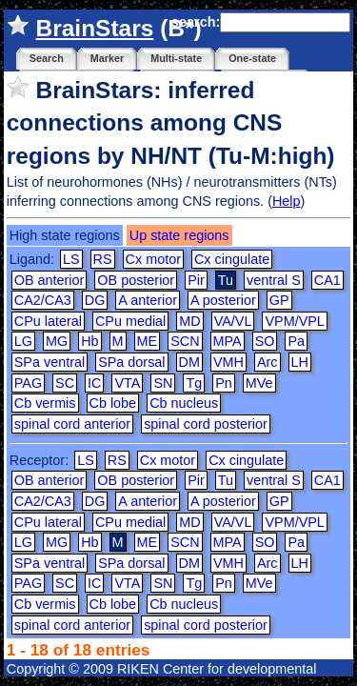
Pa (296, 341)
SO (265, 341)
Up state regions (179, 235)
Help (286, 201)
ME (147, 341)
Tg (194, 383)
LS (71, 259)
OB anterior (49, 280)
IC (94, 383)
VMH (228, 362)
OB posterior (135, 280)
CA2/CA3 (42, 300)
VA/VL (233, 321)
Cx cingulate (231, 259)
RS (102, 259)
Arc (267, 362)
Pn (223, 383)
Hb (89, 341)
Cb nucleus (183, 403)
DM (189, 362)
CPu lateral (48, 321)
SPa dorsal (131, 362)
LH (299, 362)
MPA (227, 341)
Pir (196, 280)
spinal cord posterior (206, 424)
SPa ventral (49, 362)
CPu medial (130, 321)
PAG (28, 383)
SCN (184, 341)
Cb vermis (45, 403)
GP (279, 300)
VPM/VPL (294, 321)
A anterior (147, 300)
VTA (127, 383)
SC (64, 383)
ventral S (274, 280)
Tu (225, 480)
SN (162, 383)
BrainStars (95, 28)
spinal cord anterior (72, 424)
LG (23, 341)
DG (95, 300)
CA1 (327, 280)
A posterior (223, 300)
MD (189, 321)
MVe (259, 383)
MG (57, 341)
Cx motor (153, 259)
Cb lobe (113, 403)
